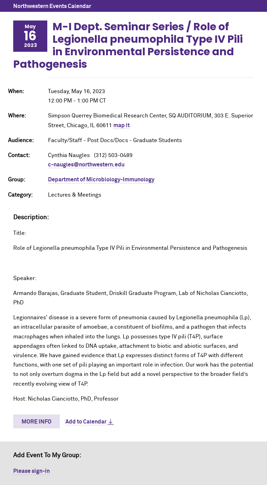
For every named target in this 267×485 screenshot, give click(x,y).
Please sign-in (31, 471)
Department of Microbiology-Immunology (101, 179)
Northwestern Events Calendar (52, 6)
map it (121, 125)
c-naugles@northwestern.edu (86, 164)
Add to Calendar (85, 422)
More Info (36, 422)
